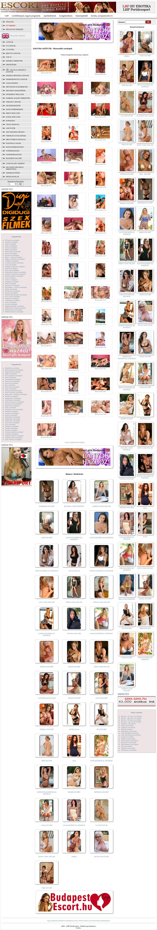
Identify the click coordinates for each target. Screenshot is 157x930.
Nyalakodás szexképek (13, 379)
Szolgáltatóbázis (65, 16)
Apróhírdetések (49, 16)
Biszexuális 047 (73, 414)
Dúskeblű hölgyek (15, 94)
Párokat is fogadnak (16, 136)
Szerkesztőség (94, 921)
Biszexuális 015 (100, 164)
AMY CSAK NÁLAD (101, 667)
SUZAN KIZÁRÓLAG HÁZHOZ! (74, 538)
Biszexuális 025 (46, 256)
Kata (74, 761)
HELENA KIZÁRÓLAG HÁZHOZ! (145, 477)
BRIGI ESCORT (145, 232)
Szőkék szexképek (11, 411)
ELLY (145, 537)
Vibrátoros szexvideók (128, 750)
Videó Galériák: (136, 712)
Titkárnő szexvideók (128, 748)
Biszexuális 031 (46, 301)
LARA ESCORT (47, 825)
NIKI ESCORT (47, 761)
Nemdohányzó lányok (16, 79)
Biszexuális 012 (100, 140)
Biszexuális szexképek (13, 251)
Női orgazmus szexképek (13, 375)
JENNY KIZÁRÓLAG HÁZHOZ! (102, 571)
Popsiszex (10, 121)
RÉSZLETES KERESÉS (14, 29)
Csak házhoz (12, 83)
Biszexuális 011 (73, 141)
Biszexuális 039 (100, 347)
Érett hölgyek (13, 113)
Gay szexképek (10, 278)
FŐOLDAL (10, 22)
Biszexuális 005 (73, 96)
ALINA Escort (74, 729)
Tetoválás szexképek (12, 422)
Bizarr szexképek (11, 253)
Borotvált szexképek (12, 255)
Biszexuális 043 (46, 391)
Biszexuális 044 (73, 393)
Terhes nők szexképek (12, 421)
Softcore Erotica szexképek (14, 402)
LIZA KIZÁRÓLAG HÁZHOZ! (74, 825)
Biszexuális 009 (100, 117)
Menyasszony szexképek (13, 310)
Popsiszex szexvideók (128, 742)
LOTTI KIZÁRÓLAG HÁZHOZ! (101, 537)
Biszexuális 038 (73, 346)
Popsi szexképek (10, 389)
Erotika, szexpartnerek (100, 16)
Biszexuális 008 (73, 118)
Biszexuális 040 (46, 368)
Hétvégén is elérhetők (17, 87)
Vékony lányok (13, 102)
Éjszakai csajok (13, 143)
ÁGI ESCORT (102, 729)
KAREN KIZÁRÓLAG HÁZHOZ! (47, 634)
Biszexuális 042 (100, 368)
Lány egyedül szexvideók (130, 733)
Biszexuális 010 (46, 141)
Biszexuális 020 (73, 210)
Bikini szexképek (11, 250)
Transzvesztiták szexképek (14, 432)
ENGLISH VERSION (17, 36)
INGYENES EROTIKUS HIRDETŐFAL (15, 168)
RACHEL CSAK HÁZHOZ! (74, 506)
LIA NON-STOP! (101, 825)
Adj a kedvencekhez (82, 921)
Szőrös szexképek (11, 415)
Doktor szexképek (11, 268)
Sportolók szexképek (12, 406)
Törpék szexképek (11, 428)
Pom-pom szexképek (12, 387)
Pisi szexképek (10, 385)
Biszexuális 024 (100, 233)
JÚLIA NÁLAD (74, 571)
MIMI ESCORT (145, 628)
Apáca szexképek (11, 246)
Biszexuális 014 (73, 163)
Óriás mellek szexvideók (129, 741)
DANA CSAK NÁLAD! (101, 602)
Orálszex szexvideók (128, 739)
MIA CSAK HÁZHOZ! (127, 599)
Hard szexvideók (127, 729)
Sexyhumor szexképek (13, 400)
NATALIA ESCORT (74, 633)
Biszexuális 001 (46, 73)
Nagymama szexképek (13, 372)
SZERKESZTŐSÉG (13, 173)
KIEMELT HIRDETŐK (14, 61)
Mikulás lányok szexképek (14, 312)
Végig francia (12, 124)
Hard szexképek (10, 283)
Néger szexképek (11, 374)
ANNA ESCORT (145, 357)
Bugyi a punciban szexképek (15, 259)
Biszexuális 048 (100, 414)
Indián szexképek (11, 289)
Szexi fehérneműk (14, 109)
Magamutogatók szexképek (14, 306)
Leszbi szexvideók (127, 737)
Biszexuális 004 (46, 96)
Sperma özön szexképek (13, 404)
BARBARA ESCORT (46, 506)
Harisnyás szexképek (12, 285)
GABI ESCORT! (127, 657)
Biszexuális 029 (73, 279)
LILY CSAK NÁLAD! (47, 602)
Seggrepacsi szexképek (13, 398)
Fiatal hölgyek (13, 117)
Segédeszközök (13, 106)
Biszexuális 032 (73, 300)
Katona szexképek (11, 293)
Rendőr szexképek (11, 396)
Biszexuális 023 (73, 231)
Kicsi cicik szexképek (12, 297)
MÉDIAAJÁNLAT (12, 177)
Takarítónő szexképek (12, 417)
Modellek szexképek (12, 368)
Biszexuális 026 (73, 256)
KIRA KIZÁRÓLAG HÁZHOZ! (101, 633)
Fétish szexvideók (127, 725)
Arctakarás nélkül (15, 132)
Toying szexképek (11, 430)
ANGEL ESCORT (74, 698)
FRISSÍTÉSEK (11, 64)
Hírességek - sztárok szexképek (16, 287)
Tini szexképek (10, 424)
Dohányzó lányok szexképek (15, 266)
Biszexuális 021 (100, 210)
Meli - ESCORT (145, 174)
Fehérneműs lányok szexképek (15, 272)
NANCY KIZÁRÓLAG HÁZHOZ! (127, 388)
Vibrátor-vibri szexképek (13, 438)
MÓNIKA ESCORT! (101, 792)
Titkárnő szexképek (11, 426)
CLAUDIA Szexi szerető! (47, 698)
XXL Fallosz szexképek (13, 439)
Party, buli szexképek (12, 381)
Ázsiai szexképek (11, 248)
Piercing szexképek (11, 383)
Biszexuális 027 (100, 256)
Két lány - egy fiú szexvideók (131, 722)
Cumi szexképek (10, 265)
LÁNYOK (9, 42)
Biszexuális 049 (46, 437)
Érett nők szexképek (12, 270)
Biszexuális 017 (73, 185)
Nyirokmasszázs (14, 154)
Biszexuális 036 (100, 324)
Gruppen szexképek (12, 281)
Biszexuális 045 (100, 391)
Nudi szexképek (10, 377)
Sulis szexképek (10, 407)
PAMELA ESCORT (47, 729)
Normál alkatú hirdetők (18, 98)
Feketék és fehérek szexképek (15, 274)
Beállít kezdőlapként (66, 921)
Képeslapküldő (82, 16)
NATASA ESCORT (46, 667)
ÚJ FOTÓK (10, 49)
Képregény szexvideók (129, 731)
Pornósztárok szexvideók (129, 744)
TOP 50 (8, 57)
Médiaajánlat (105, 921)
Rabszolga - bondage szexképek (16, 394)
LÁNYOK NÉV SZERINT (15, 163)
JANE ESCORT (46, 537)
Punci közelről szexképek (14, 392)
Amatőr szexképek (11, 242)
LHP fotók (10, 128)
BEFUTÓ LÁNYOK (13, 53)
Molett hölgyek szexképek (14, 370)
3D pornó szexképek (12, 240)
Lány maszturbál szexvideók (131, 735)
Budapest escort (14, 158)
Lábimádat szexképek (12, 300)
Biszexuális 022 (46, 233)
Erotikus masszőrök (16, 90)
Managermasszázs (15, 147)
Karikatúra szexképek (12, 291)
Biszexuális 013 (46, 163)
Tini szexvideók (126, 746)
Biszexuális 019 (46, 208)
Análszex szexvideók (128, 724)
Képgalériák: (16, 237)
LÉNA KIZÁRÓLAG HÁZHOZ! (46, 571)
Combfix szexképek (12, 261)
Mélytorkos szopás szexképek (15, 308)
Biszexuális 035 (73, 323)
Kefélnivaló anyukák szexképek (16, 295)
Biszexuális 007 (46, 117)
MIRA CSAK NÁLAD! (74, 602)
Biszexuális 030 (100, 279)
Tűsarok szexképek (11, 434)
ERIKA (74, 856)
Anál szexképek (10, 244)
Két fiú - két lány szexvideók (131, 720)
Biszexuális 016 (46, 185)
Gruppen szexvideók (128, 727)
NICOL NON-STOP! (101, 856)
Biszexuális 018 (100, 187)
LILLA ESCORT (101, 698)
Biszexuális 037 (46, 346)
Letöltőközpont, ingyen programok (26, 16)
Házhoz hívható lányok (17, 75)
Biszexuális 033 (100, 300)
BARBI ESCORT (74, 792)
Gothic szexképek (11, 280)
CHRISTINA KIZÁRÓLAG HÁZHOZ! (47, 793)
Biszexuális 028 (46, 279)
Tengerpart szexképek (12, 419)
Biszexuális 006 (100, 96)
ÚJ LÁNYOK (11, 46)
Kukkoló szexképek (12, 298)
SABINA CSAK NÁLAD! (101, 506)
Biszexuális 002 (73, 74)
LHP (7, 16)
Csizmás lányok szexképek (14, 263)
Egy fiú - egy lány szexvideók (131, 716)
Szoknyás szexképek (12, 413)
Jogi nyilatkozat (52, 921)
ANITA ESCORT (74, 667)
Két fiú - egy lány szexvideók (131, 718)
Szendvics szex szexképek (14, 409)
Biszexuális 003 (100, 74)
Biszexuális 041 (73, 370)
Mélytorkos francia (16, 139)
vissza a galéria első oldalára (74, 442)
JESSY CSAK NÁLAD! (46, 856)
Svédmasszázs (12, 151)
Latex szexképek (11, 302)
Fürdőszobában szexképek (14, 276)
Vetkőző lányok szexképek (14, 436)
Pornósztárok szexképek (13, 391)
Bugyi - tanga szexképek (13, 257)
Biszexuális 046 (46, 416)
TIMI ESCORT (46, 888)
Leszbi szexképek (11, 304)
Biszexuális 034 (46, 324)
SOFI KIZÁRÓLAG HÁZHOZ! (101, 761)
